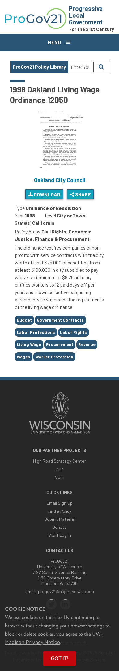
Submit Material (59, 519)
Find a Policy (59, 511)
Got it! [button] (59, 658)
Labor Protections (36, 332)
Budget (24, 320)
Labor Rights (73, 332)
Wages (23, 356)
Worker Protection (54, 356)
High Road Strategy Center (59, 461)
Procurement (59, 344)
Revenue (87, 344)
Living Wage (29, 344)
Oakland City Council (59, 180)
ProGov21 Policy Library (39, 67)
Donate (59, 527)
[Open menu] (59, 42)
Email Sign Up (60, 503)
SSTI (59, 477)
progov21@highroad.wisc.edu (66, 591)
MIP (59, 469)
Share (80, 194)
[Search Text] (80, 67)
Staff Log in (59, 535)
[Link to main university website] (60, 434)
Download (44, 194)
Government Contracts (60, 320)
